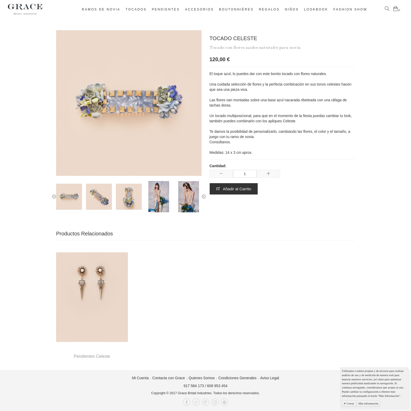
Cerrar (350, 403)
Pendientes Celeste (92, 356)
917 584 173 (193, 386)
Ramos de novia (101, 9)
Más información (368, 403)
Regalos (269, 9)
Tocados (136, 9)
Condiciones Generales (237, 378)
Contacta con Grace (168, 378)
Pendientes (166, 9)
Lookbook (316, 9)
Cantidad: (217, 166)
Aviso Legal (269, 378)
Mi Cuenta (140, 378)
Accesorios (199, 9)
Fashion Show (350, 9)
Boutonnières (236, 9)
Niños (292, 9)
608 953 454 (217, 386)
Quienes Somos (202, 378)
